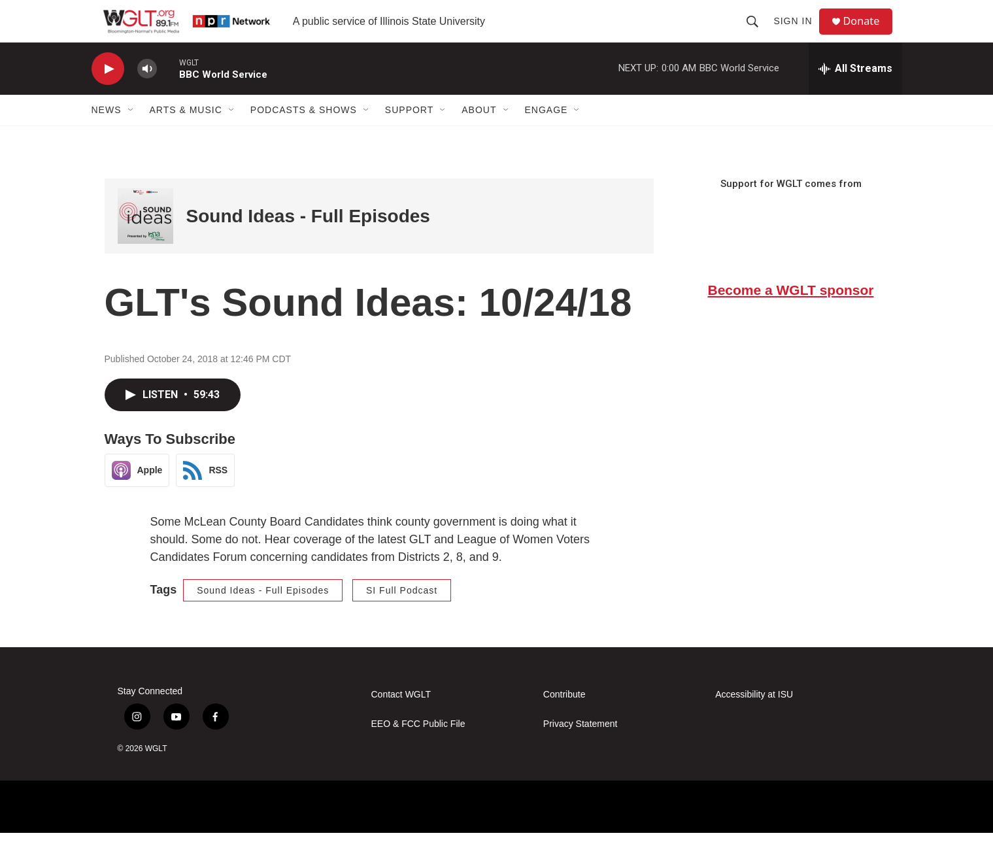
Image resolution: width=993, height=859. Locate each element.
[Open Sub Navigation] (131, 136)
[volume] (147, 95)
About (479, 136)
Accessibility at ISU (754, 721)
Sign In (798, 34)
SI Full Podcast (401, 616)
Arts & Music (186, 136)
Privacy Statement (580, 750)
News (107, 136)
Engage (546, 136)
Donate (869, 34)
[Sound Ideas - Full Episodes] (145, 242)
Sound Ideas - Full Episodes (308, 242)
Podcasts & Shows (303, 136)
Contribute (564, 721)
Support (409, 136)
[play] (107, 95)
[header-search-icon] (757, 34)
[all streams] (855, 95)
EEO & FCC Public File (418, 750)
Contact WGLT (401, 721)
